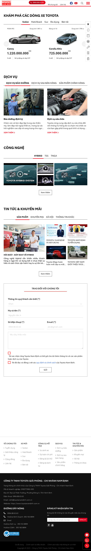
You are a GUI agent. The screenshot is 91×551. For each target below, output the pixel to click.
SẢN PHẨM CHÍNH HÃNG (72, 82)
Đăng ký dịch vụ (44, 464)
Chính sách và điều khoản (35, 544)
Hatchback (36, 21)
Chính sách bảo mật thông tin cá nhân (62, 544)
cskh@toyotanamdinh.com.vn (20, 500)
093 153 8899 (23, 524)
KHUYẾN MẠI (37, 216)
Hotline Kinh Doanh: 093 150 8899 (20, 517)
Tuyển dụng (9, 447)
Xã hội (76, 458)
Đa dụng (54, 21)
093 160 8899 (21, 527)
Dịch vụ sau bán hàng (60, 456)
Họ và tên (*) (14, 310)
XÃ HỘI (49, 216)
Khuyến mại (78, 454)
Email (9, 520)
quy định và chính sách (46, 362)
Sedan (25, 21)
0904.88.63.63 (37, 2)
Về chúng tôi (53, 4)
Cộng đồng (9, 459)
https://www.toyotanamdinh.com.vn (25, 503)
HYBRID (38, 155)
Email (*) (51, 321)
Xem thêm (9, 132)
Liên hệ (63, 4)
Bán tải (65, 21)
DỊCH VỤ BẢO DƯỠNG (17, 82)
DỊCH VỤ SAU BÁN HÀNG (44, 82)
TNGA (54, 155)
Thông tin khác (79, 462)
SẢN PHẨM (22, 216)
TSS (46, 155)
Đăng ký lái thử (45, 458)
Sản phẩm (78, 450)
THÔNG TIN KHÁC (65, 216)
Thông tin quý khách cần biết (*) (24, 298)
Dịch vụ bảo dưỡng (61, 449)
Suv (46, 21)
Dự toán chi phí (45, 454)
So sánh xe (43, 450)
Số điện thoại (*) (16, 321)
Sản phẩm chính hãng (60, 463)
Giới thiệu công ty (11, 453)
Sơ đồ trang (19, 544)
